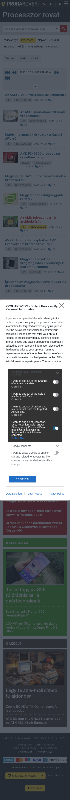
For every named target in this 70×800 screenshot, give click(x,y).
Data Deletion (14, 493)
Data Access (34, 493)
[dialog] (35, 400)
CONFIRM (22, 479)
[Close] (62, 306)
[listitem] (35, 373)
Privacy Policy (56, 493)
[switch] (56, 382)
